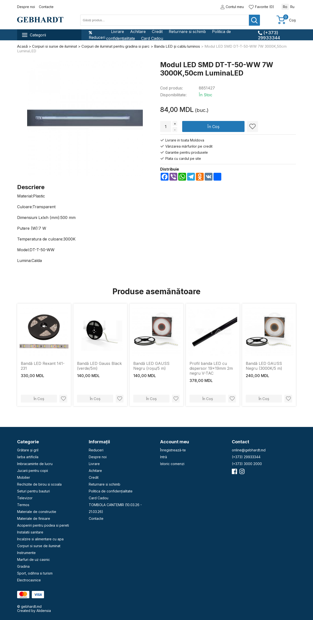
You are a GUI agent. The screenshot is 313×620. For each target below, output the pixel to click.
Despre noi (26, 7)
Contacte (46, 7)
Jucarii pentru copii (32, 470)
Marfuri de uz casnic (33, 559)
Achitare (138, 31)
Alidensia (43, 611)
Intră (163, 457)
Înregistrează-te (173, 450)
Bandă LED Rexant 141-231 (43, 366)
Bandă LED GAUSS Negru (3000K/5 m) (264, 366)
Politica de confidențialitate (111, 491)
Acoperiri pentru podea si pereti (43, 525)
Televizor (25, 498)
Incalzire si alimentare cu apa (40, 539)
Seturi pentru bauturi (33, 491)
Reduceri (97, 35)
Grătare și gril (27, 450)
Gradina (23, 566)
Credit (157, 31)
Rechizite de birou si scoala (39, 484)
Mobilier (23, 477)
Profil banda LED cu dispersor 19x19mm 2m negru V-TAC (211, 368)
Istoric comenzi (172, 464)
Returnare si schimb (187, 31)
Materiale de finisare (33, 518)
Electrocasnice (29, 580)
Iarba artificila (27, 457)
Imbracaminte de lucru (35, 464)
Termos (23, 505)
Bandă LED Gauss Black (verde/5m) (99, 366)
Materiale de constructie (36, 512)
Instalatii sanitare (30, 532)
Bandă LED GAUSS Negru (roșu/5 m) (151, 366)
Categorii (34, 35)
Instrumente (26, 553)
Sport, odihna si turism (35, 573)
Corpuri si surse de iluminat (38, 546)
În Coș (213, 126)
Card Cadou (152, 38)
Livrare (117, 31)
